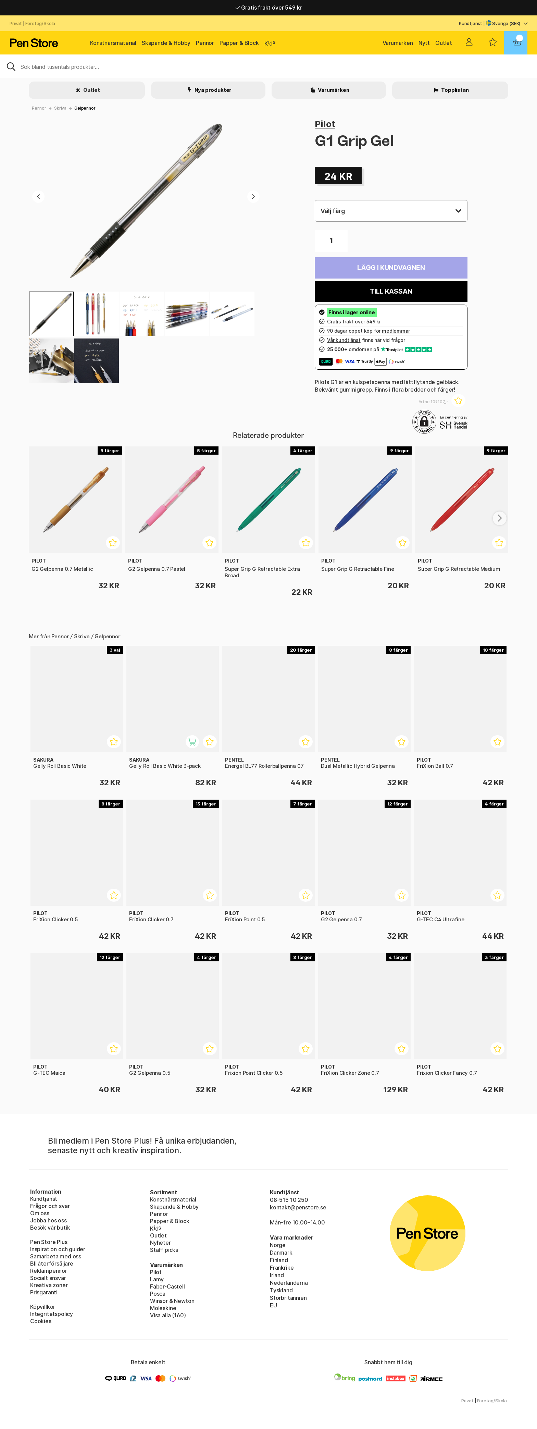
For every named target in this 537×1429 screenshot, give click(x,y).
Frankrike (282, 1267)
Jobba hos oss (48, 1220)
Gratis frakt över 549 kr (268, 7)
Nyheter (160, 1242)
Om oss (39, 1213)
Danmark (281, 1252)
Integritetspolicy (51, 1313)
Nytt (424, 42)
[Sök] (268, 66)
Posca (157, 1293)
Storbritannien (288, 1297)
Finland (279, 1260)
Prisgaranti (44, 1292)
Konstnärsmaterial (113, 42)
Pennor (205, 42)
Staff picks (164, 1249)
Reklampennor (48, 1270)
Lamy (157, 1279)
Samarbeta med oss (55, 1256)
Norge (278, 1245)
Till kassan (391, 291)
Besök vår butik (50, 1227)
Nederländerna (289, 1282)
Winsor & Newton (172, 1300)
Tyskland (281, 1290)
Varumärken (398, 42)
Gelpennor (84, 108)
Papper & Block (239, 42)
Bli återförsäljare (51, 1263)
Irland (277, 1275)
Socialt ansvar (48, 1277)
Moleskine (163, 1308)
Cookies (40, 1321)
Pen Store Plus (48, 1242)
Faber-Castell (167, 1286)
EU (273, 1305)
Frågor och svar (50, 1206)
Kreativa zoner (49, 1285)
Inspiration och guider (57, 1249)
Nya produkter (212, 90)
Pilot (325, 124)
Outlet (443, 42)
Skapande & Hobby (166, 42)
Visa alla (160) (168, 1315)
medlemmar (396, 331)
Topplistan (454, 90)
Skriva (60, 108)
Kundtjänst (470, 23)
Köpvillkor (42, 1306)
